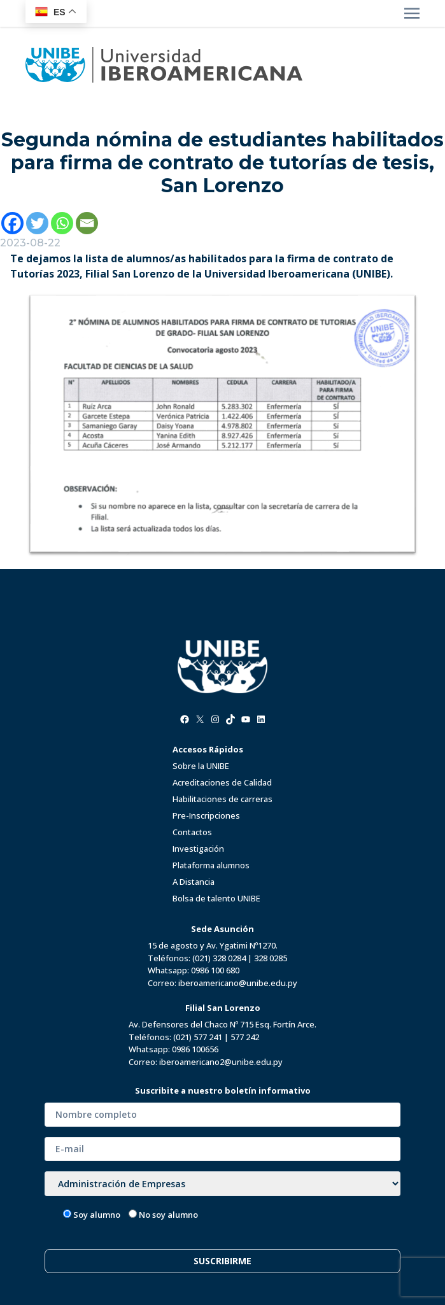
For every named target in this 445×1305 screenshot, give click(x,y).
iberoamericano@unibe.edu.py (237, 983)
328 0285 (270, 958)
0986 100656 (195, 1049)
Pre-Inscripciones (206, 815)
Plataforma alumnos (211, 865)
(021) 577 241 (197, 1037)
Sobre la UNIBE (201, 766)
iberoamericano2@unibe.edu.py (221, 1062)
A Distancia (194, 881)
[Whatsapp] (62, 223)
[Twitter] (37, 223)
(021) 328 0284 (219, 958)
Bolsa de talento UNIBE (216, 898)
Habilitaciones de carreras (222, 799)
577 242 (244, 1037)
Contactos (192, 832)
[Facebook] (12, 223)
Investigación (198, 848)
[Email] (87, 223)
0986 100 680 (215, 970)
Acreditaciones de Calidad (222, 782)
